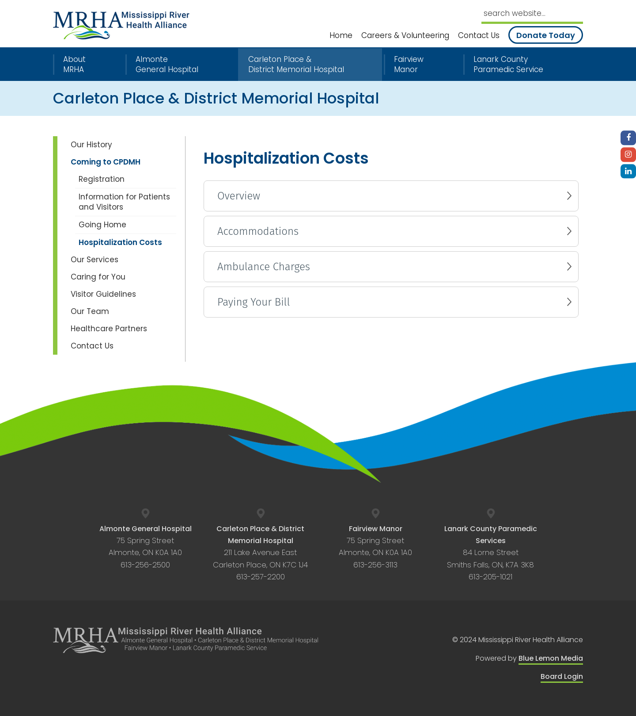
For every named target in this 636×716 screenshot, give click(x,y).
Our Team (90, 311)
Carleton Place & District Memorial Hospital (296, 64)
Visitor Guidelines (103, 294)
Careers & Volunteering (405, 36)
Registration (102, 179)
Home (340, 36)
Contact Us (479, 36)
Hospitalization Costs (120, 242)
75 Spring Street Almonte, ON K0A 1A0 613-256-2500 (145, 547)
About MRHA (74, 64)
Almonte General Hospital (167, 64)
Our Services (94, 259)
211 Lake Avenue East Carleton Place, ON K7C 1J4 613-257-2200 (260, 553)
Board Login (562, 676)
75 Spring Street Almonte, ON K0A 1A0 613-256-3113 (375, 547)
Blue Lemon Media (551, 658)
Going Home (102, 224)
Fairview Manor (409, 64)
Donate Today (545, 35)
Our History (91, 144)
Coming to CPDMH (105, 162)
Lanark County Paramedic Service (508, 64)
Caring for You (98, 277)
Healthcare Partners (109, 328)
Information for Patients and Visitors (124, 201)
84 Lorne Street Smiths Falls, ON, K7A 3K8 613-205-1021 (490, 553)
